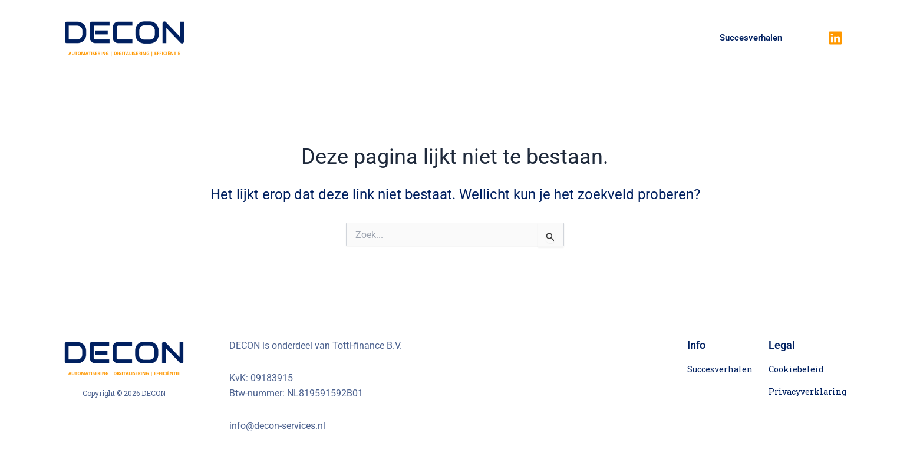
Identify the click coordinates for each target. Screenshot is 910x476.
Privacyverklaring (807, 391)
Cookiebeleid (796, 369)
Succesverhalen (751, 37)
